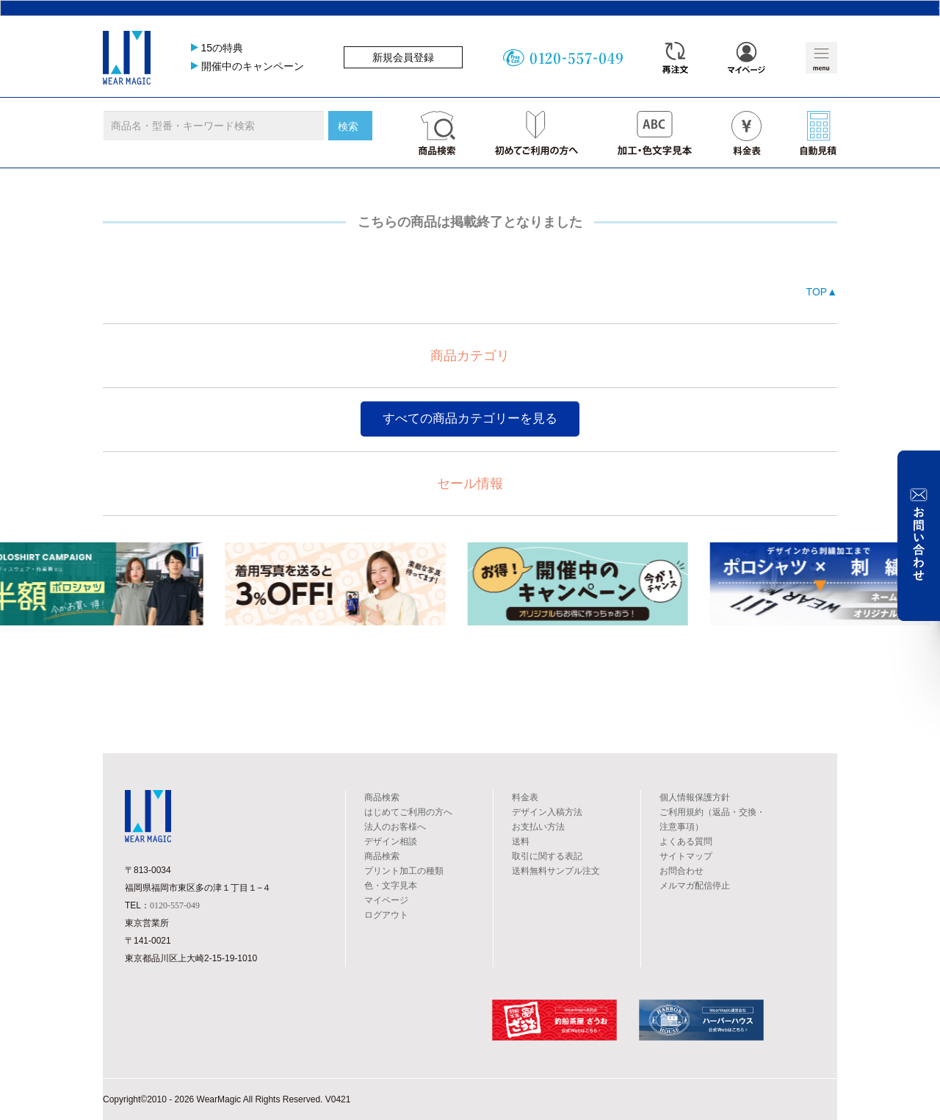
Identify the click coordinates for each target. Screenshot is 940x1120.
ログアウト (386, 915)
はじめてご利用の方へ (408, 812)
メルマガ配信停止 (694, 885)
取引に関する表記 (547, 856)
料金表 (525, 797)
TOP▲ (821, 292)
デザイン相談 (390, 841)
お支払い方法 (538, 827)
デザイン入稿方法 (547, 812)
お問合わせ (681, 871)
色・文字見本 (390, 885)
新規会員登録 (403, 57)
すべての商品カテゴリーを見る (470, 419)
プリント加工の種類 (404, 871)
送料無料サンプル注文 (556, 871)
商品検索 (382, 797)
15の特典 (222, 48)
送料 (520, 841)
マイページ (386, 900)
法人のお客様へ (395, 827)
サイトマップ (685, 856)
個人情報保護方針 (694, 797)
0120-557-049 (175, 905)
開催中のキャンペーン (252, 66)
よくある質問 (685, 841)
